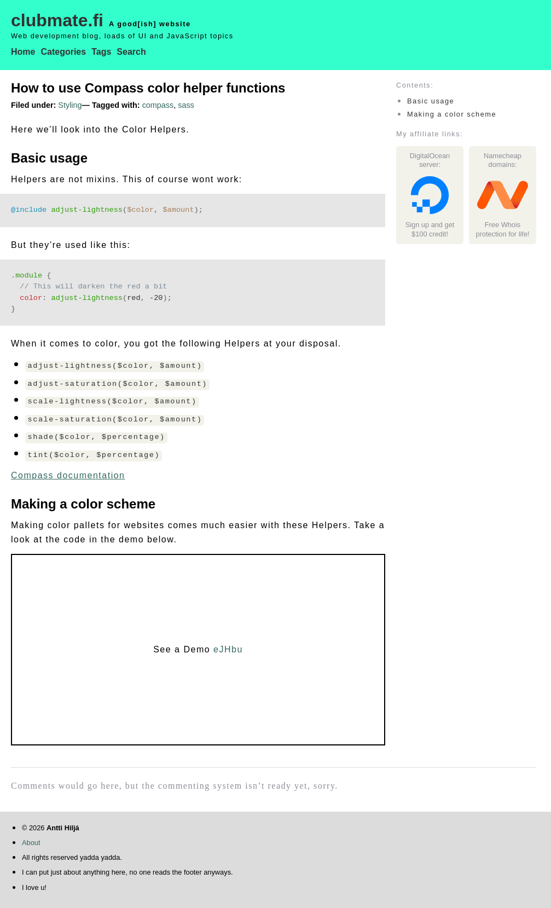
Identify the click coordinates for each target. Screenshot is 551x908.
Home (23, 51)
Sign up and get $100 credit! (430, 204)
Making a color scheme (451, 114)
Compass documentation (68, 475)
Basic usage (430, 101)
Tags (101, 51)
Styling (70, 105)
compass (158, 105)
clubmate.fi (57, 20)
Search (131, 51)
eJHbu (228, 649)
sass (186, 105)
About (31, 842)
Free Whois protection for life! (502, 204)
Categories (63, 51)
